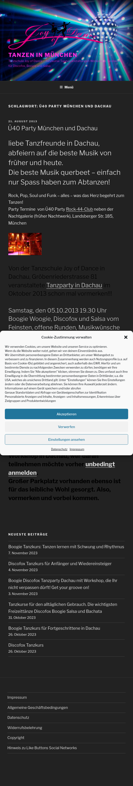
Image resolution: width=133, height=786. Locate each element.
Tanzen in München (42, 55)
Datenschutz (59, 449)
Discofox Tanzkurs (26, 645)
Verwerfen (66, 427)
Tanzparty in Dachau (74, 285)
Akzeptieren (66, 414)
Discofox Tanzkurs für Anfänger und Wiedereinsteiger (60, 563)
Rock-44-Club (79, 209)
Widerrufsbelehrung (24, 728)
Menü (66, 87)
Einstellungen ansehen (66, 439)
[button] (126, 337)
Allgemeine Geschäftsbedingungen (37, 707)
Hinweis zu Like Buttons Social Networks (42, 748)
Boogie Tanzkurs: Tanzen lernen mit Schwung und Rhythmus (66, 546)
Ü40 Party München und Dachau (53, 128)
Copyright (15, 738)
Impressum (77, 449)
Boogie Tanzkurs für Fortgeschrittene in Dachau (54, 628)
